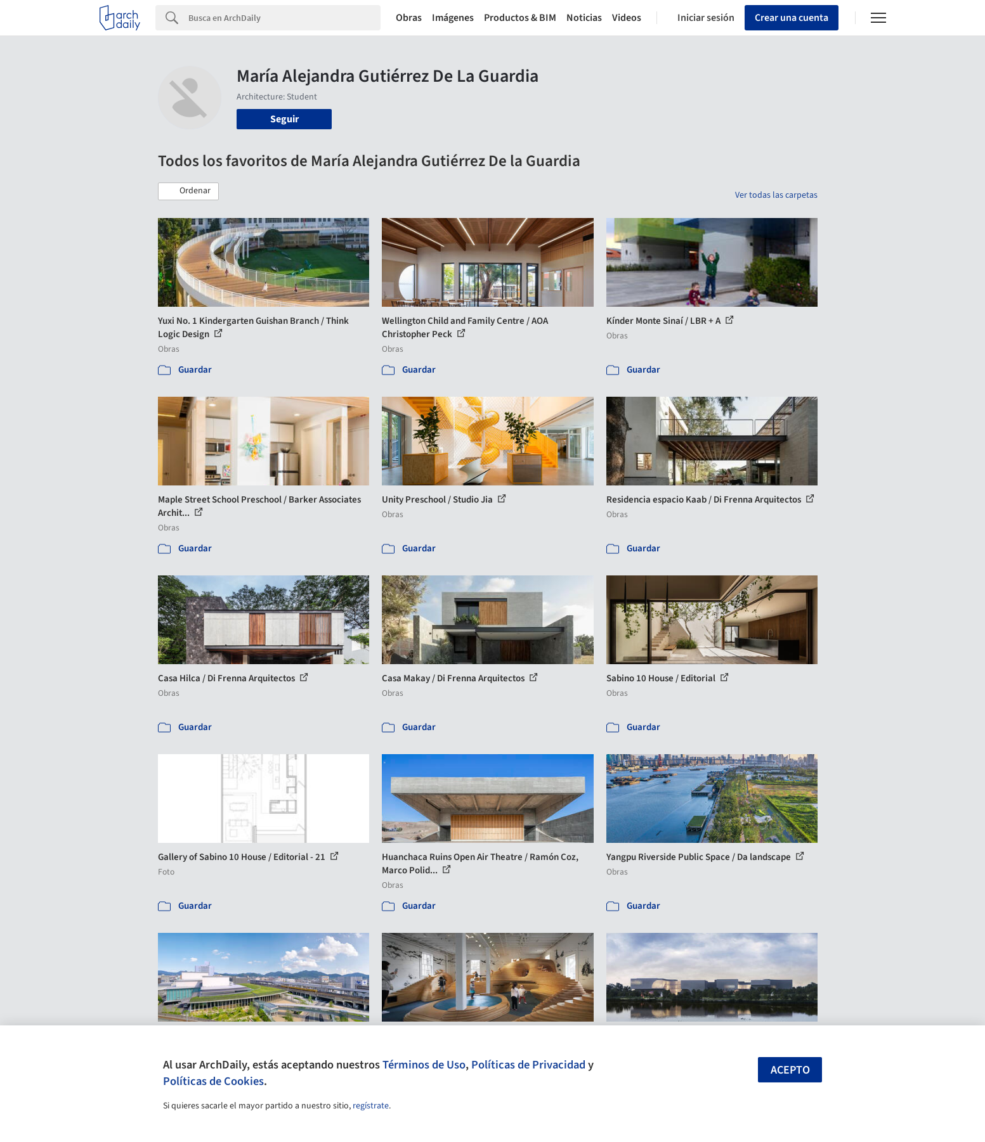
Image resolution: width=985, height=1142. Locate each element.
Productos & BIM (520, 18)
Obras (409, 18)
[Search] (284, 17)
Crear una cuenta (791, 18)
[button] (188, 191)
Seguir (284, 119)
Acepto (790, 1070)
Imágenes (453, 18)
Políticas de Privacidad (528, 1064)
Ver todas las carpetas (776, 195)
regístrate (371, 1106)
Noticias (584, 18)
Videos (626, 18)
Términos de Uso (424, 1064)
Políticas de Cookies (213, 1081)
